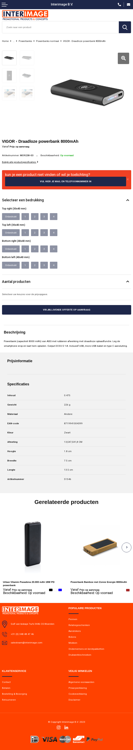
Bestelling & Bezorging (14, 694)
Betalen (6, 688)
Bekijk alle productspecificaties (20, 162)
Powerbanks (25, 41)
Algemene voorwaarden (81, 682)
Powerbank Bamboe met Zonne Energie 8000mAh (99, 582)
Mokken (73, 643)
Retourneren (9, 700)
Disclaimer (74, 700)
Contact (6, 682)
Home (5, 41)
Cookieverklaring (78, 694)
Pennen (73, 619)
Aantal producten (16, 282)
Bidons (72, 637)
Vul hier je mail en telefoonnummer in (65, 181)
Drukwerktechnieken (80, 655)
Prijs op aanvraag (17, 589)
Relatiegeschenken (79, 625)
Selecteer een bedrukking (23, 200)
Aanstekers (75, 631)
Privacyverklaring (78, 688)
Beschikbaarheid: (24, 593)
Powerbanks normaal (47, 41)
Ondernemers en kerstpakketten (86, 649)
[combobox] (60, 27)
